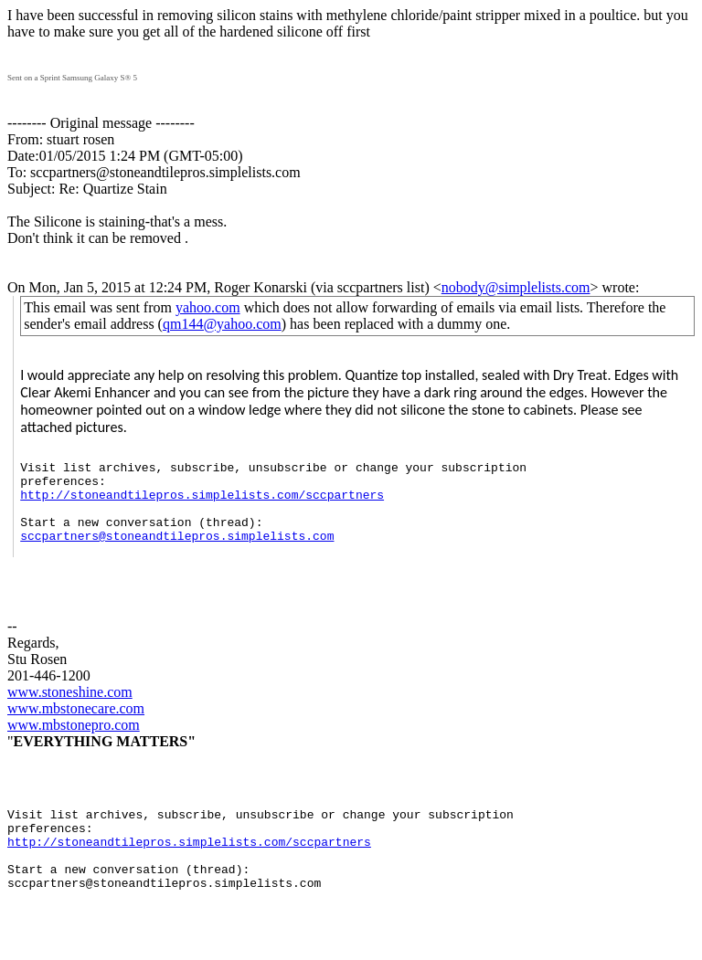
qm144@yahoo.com (222, 324)
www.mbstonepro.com (73, 746)
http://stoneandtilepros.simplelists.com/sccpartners (202, 505)
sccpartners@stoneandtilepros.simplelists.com (177, 554)
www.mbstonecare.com (75, 730)
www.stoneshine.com (70, 714)
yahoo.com (208, 307)
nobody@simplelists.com (515, 287)
